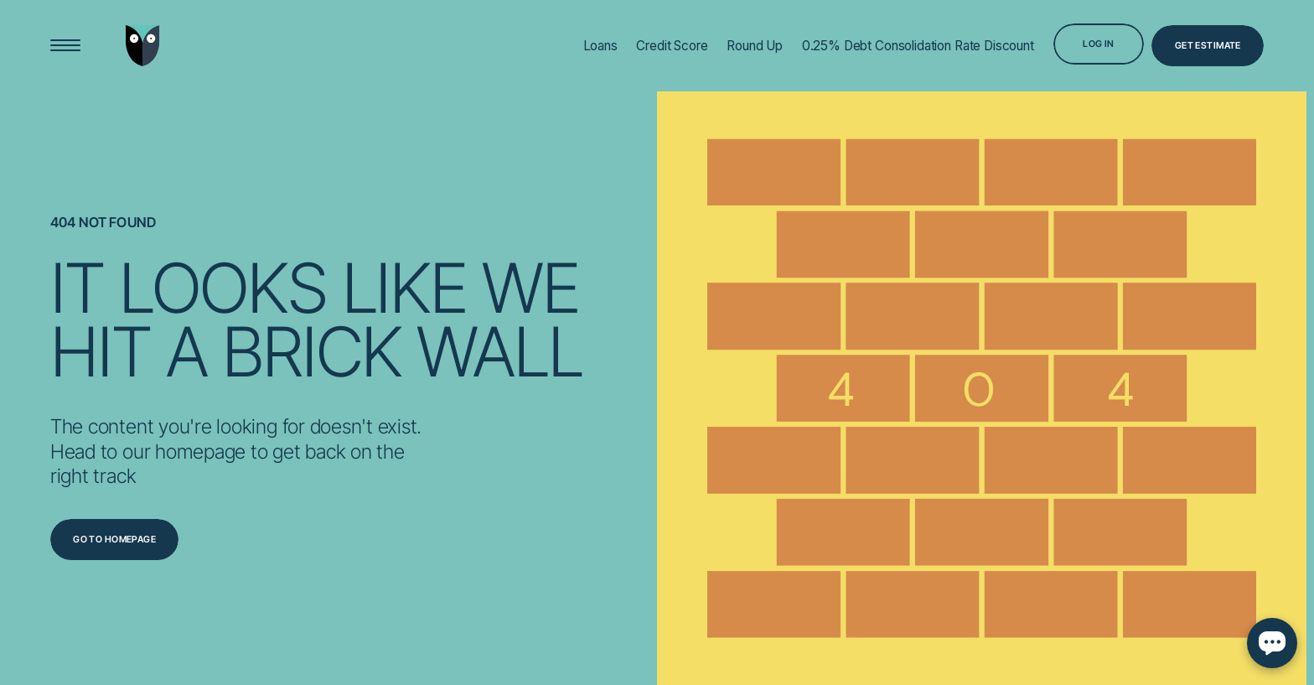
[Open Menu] (65, 45)
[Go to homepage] (114, 539)
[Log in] (1099, 44)
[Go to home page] (142, 45)
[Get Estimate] (1207, 45)
